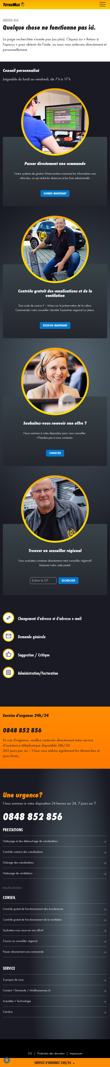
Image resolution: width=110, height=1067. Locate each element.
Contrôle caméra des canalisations (55, 852)
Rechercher (68, 580)
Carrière (55, 1012)
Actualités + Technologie (55, 1001)
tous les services (12, 887)
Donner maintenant (55, 193)
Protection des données (51, 1053)
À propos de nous (55, 980)
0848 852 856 (22, 730)
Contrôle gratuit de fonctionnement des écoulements (55, 909)
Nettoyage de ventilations (55, 873)
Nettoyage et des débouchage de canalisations (55, 841)
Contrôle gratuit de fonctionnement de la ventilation (55, 920)
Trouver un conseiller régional (55, 941)
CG (30, 1053)
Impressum (76, 1053)
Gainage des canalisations (55, 863)
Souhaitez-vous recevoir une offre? (55, 930)
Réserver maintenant (55, 325)
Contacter (55, 453)
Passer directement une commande (55, 952)
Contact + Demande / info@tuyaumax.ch (55, 991)
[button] (7, 1060)
